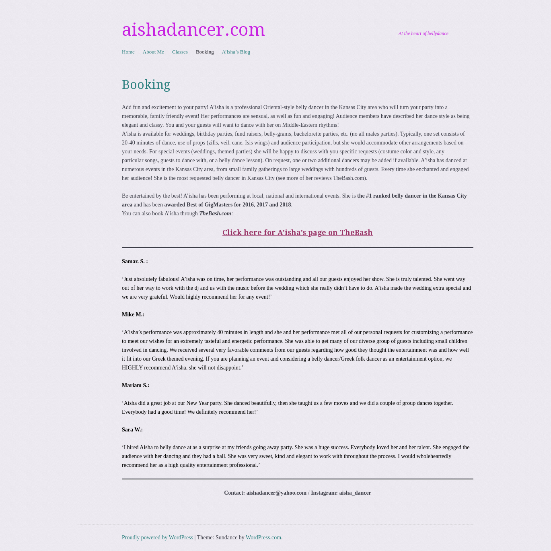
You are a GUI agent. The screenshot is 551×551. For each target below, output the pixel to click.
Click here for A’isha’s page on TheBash (297, 232)
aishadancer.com (193, 29)
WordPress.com (263, 537)
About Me (153, 52)
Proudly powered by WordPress (157, 537)
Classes (180, 52)
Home (128, 52)
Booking (205, 52)
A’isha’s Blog (236, 52)
